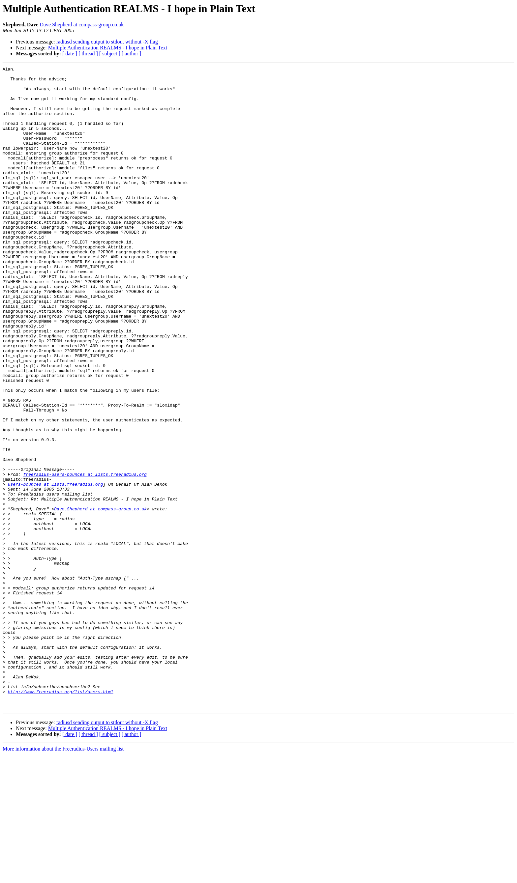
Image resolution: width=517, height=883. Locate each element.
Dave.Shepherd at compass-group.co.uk (82, 24)
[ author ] (131, 53)
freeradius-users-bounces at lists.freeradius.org (84, 556)
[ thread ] (88, 53)
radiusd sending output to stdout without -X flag (107, 41)
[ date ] (69, 53)
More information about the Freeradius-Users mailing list (63, 877)
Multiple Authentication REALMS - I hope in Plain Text (107, 47)
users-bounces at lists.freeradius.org (55, 568)
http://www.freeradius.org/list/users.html (60, 817)
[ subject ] (109, 53)
